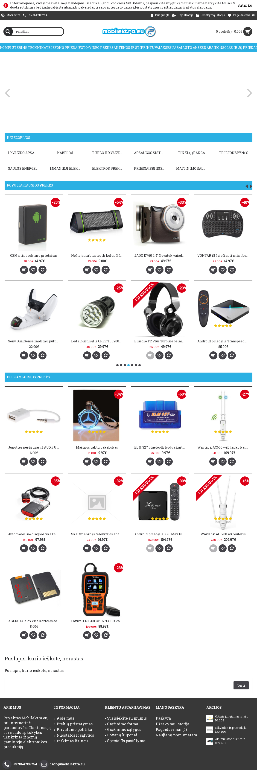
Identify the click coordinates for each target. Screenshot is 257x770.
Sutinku (244, 5)
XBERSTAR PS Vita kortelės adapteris (34, 617)
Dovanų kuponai (121, 734)
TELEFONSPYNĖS (227, 153)
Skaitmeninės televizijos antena (96, 532)
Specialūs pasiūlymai (126, 740)
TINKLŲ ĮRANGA (186, 153)
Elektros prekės (105, 168)
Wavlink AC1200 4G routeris (217, 532)
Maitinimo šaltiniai (187, 168)
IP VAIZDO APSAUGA (24, 153)
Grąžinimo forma (121, 723)
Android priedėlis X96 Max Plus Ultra (157, 532)
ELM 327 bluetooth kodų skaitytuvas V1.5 (157, 447)
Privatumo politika (73, 729)
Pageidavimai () (171, 729)
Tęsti (241, 685)
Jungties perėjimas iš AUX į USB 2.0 (34, 447)
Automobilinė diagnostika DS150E (34, 532)
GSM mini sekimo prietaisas (34, 255)
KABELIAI (64, 153)
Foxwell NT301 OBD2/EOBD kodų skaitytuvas (96, 617)
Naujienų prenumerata (176, 734)
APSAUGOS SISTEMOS (146, 153)
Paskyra (163, 718)
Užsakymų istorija (172, 723)
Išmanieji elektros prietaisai (65, 168)
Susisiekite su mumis (126, 718)
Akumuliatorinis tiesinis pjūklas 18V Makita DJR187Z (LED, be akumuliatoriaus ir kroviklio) (231, 739)
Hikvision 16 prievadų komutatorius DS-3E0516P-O (231, 727)
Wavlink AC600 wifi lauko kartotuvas (218, 447)
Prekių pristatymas (73, 723)
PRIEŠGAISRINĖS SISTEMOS (146, 168)
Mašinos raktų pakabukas (95, 447)
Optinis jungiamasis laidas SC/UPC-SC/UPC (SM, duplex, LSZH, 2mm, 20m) (231, 716)
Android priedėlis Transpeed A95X (224, 341)
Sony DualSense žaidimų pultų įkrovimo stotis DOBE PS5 (34, 341)
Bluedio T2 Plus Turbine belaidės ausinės (160, 341)
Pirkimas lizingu (71, 741)
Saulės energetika (24, 168)
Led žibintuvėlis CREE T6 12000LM (97, 341)
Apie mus (64, 718)
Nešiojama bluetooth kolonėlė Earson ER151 (97, 255)
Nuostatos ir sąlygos (74, 735)
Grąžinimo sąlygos (123, 729)
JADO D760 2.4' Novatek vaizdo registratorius (160, 255)
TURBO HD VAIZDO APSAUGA (106, 153)
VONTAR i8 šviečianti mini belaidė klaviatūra (224, 255)
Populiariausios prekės (30, 185)
